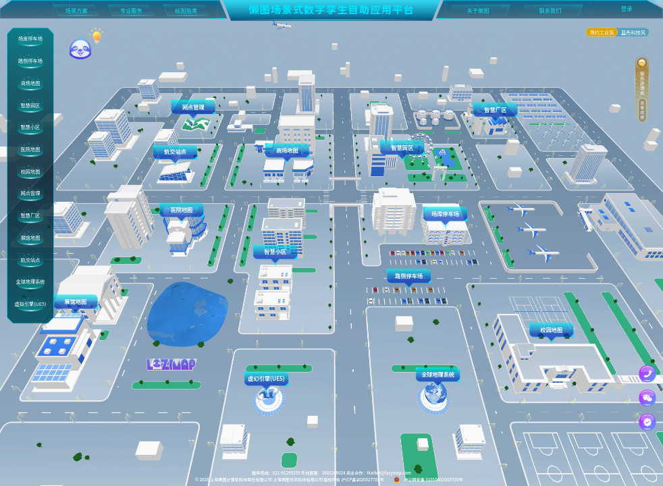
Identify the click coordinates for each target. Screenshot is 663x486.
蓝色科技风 (633, 31)
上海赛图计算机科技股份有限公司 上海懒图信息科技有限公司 (266, 480)
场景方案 (76, 10)
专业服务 (131, 10)
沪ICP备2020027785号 (362, 480)
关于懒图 (478, 10)
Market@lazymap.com (389, 473)
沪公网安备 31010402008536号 (428, 480)
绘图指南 (186, 10)
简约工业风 (602, 31)
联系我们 (550, 10)
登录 (626, 8)
